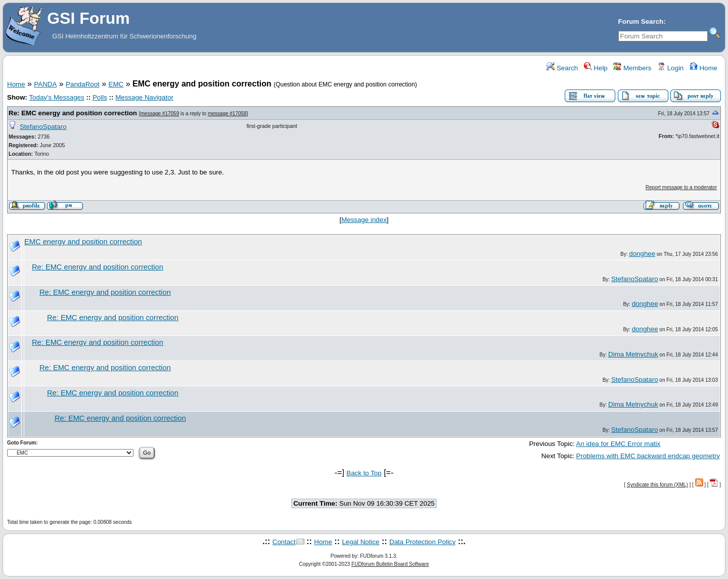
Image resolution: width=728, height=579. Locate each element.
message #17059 (160, 113)
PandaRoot (83, 84)
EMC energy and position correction (83, 242)
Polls (100, 97)
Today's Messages (56, 97)
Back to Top (363, 473)
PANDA (45, 84)
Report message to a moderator (681, 187)
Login (670, 68)
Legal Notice (360, 542)
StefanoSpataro (43, 126)
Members (632, 68)
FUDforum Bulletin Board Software (390, 564)
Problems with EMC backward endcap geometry (648, 456)
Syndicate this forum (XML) (657, 484)
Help (596, 68)
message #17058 (227, 113)
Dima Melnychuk (633, 354)
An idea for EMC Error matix (618, 444)
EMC (116, 84)
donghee (642, 253)
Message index (364, 220)
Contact (284, 542)
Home (703, 68)
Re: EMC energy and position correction (73, 113)
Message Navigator (144, 97)
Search (562, 68)
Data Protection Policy (422, 542)
